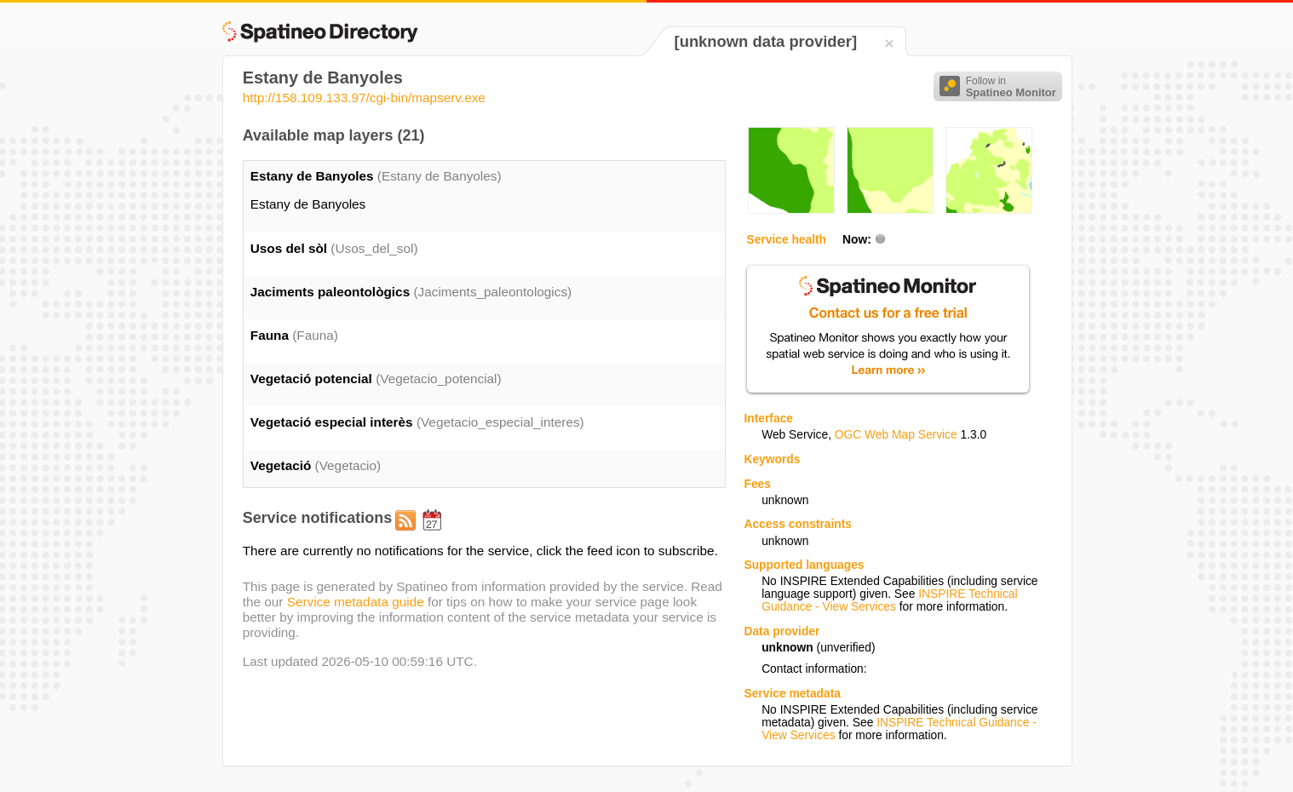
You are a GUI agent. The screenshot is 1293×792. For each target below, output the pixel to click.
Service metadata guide (355, 601)
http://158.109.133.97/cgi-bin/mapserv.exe (364, 97)
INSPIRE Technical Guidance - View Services (889, 600)
